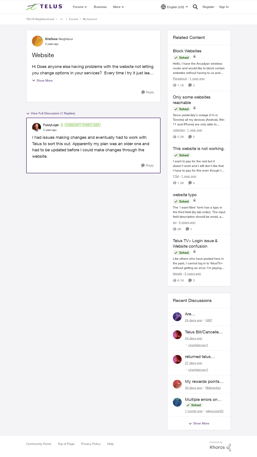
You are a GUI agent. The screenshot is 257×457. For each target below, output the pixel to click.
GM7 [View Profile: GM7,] (208, 320)
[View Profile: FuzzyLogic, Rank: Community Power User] (36, 127)
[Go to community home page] (45, 6)
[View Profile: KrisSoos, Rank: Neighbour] (37, 41)
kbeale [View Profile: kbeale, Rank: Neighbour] (177, 274)
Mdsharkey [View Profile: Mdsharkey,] (213, 387)
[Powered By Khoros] (220, 446)
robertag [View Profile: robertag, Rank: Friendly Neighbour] (179, 130)
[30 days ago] (193, 387)
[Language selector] (174, 6)
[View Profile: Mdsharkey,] (177, 384)
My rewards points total (202, 381)
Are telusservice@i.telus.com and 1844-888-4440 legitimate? (205, 314)
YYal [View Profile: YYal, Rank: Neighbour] (176, 176)
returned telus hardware (198, 356)
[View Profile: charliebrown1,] (177, 334)
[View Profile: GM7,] (177, 316)
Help (110, 444)
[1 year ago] (196, 78)
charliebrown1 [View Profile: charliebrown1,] (198, 345)
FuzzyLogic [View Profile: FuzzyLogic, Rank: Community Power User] (51, 125)
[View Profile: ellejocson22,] (177, 402)
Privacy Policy (91, 444)
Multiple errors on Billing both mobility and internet (203, 399)
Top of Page (66, 444)
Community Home (38, 444)
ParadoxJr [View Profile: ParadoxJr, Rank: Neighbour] (180, 78)
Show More (42, 80)
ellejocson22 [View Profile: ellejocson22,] (215, 411)
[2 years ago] (192, 273)
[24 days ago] (193, 320)
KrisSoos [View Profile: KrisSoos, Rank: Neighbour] (51, 39)
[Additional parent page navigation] (61, 19)
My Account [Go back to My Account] (90, 19)
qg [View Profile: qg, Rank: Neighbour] (174, 222)
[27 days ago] (193, 362)
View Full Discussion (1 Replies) (50, 113)
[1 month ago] (194, 410)
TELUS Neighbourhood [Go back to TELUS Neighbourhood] (40, 19)
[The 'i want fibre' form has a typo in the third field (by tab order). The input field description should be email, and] (199, 212)
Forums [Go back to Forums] (73, 19)
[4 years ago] (186, 222)
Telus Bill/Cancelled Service (203, 332)
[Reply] (148, 92)
